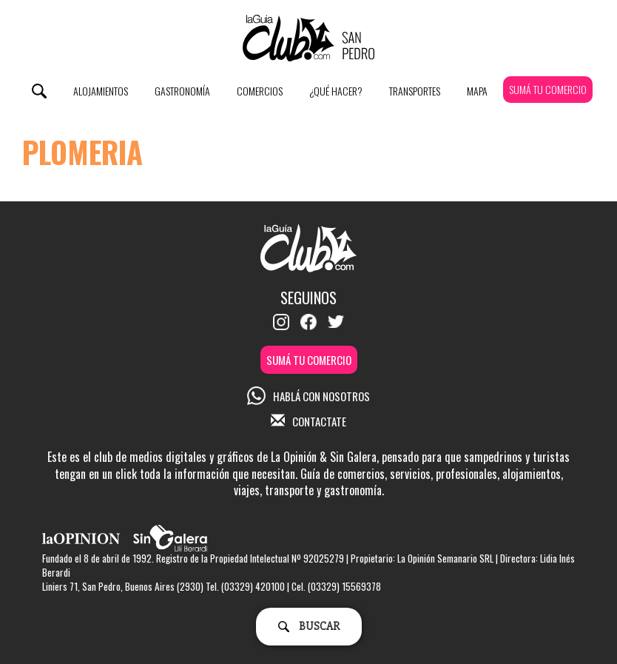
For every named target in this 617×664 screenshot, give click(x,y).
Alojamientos (100, 90)
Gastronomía (182, 90)
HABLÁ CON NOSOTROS (308, 396)
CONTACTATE (308, 421)
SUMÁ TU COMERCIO (548, 89)
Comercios (260, 90)
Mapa (477, 90)
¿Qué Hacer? (336, 90)
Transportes (414, 90)
